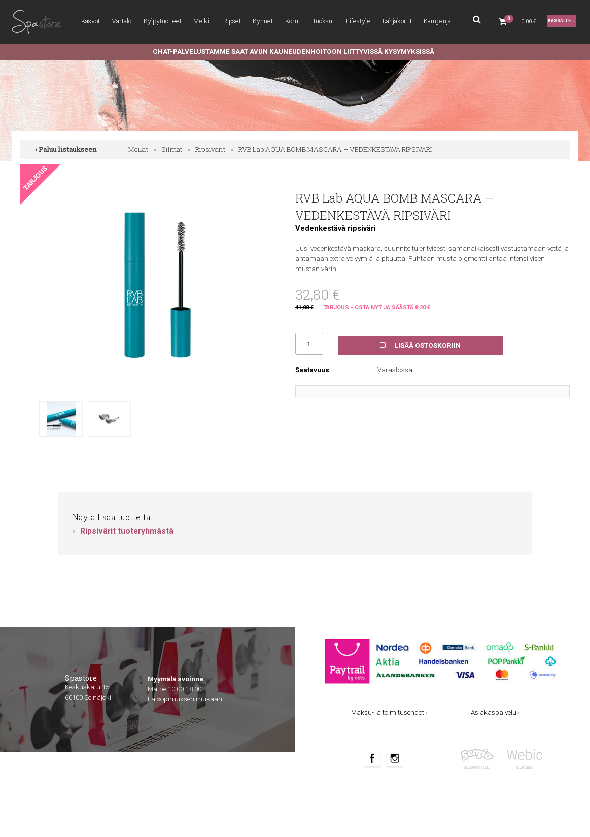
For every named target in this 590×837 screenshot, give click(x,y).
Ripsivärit (210, 149)
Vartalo (121, 21)
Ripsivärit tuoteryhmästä (126, 531)
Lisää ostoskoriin (420, 345)
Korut (292, 21)
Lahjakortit (397, 21)
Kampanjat (438, 21)
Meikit (202, 21)
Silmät (171, 149)
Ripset (232, 21)
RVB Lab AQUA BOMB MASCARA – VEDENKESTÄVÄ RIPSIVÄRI (335, 149)
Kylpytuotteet (163, 21)
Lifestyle (358, 21)
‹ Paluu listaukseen (66, 149)
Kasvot (90, 21)
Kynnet (263, 21)
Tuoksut (323, 21)
